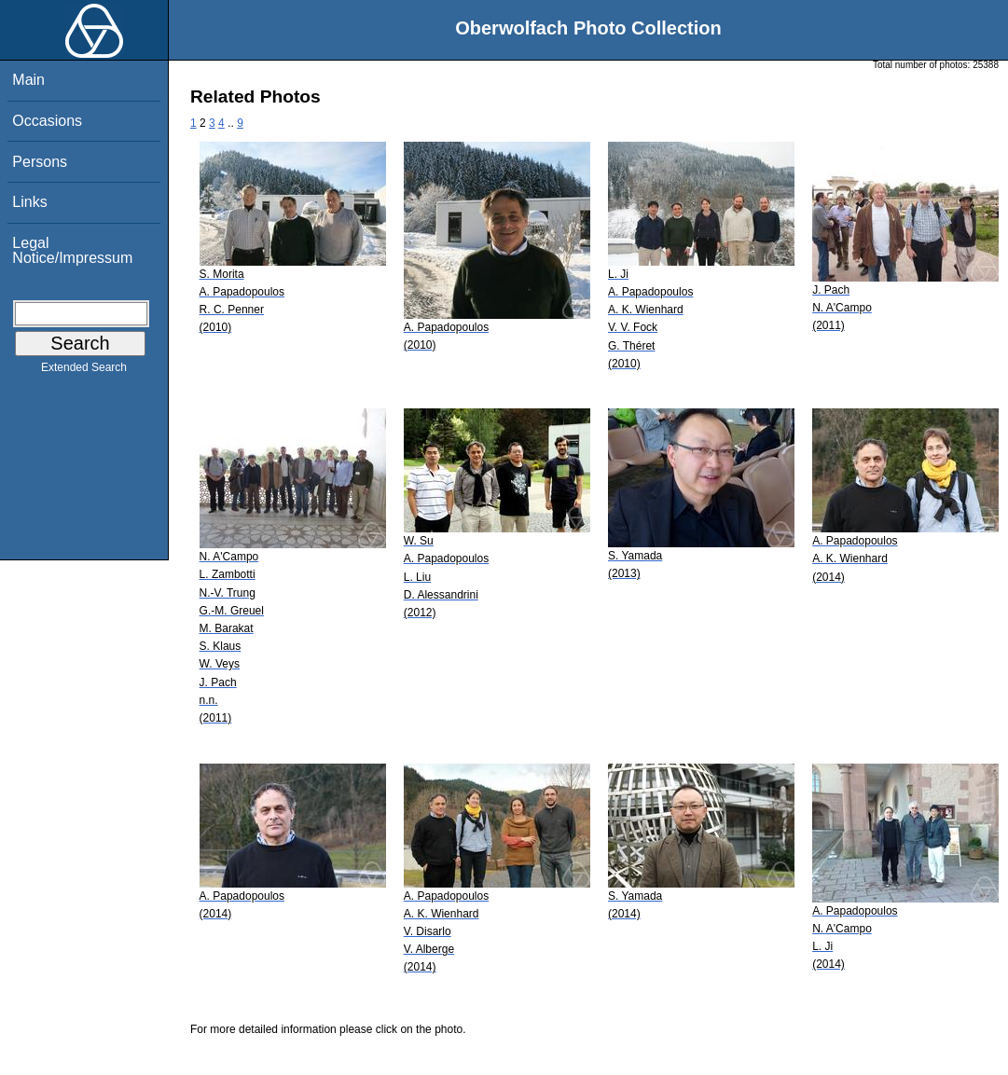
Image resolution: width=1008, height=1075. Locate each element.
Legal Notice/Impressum (72, 250)
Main (28, 80)
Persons (39, 162)
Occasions (47, 121)
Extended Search (84, 371)
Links (29, 202)
